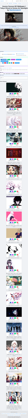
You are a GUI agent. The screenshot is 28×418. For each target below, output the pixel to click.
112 (15, 143)
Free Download (3, 59)
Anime (16, 96)
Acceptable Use (17, 413)
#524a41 (17, 73)
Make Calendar (19, 59)
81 (15, 222)
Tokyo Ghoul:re (18, 274)
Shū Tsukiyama (18, 162)
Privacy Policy (8, 413)
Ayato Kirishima (15, 336)
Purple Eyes (12, 273)
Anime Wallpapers (15, 3)
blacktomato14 (15, 10)
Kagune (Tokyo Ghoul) (9, 113)
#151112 (15, 73)
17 (15, 383)
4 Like (9, 59)
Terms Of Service (12, 413)
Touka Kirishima (13, 163)
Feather (9, 273)
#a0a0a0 (13, 73)
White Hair (10, 96)
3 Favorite (13, 59)
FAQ (5, 413)
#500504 (18, 73)
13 (15, 333)
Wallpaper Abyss (10, 3)
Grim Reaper (19, 3)
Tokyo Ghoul (19, 96)
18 (15, 302)
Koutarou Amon (19, 336)
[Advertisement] (14, 46)
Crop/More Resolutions (4, 61)
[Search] (12, 1)
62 (15, 191)
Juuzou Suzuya (13, 96)
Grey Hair (17, 273)
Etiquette (20, 413)
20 (15, 254)
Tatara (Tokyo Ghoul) (11, 336)
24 (15, 270)
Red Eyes (13, 354)
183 (15, 93)
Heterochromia (13, 274)
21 (15, 351)
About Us (3, 413)
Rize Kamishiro (9, 163)
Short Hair (15, 225)
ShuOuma (13, 54)
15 (15, 402)
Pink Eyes (9, 225)
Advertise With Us (24, 413)
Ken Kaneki (14, 113)
